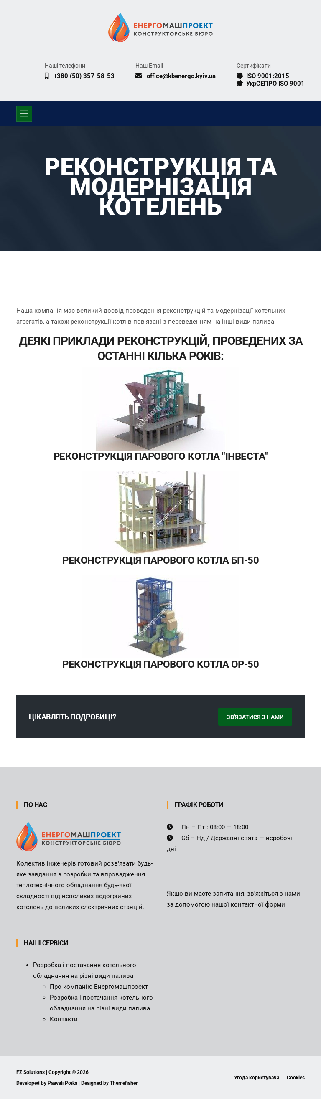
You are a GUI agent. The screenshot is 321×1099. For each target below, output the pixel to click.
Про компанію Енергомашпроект (99, 986)
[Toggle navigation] (24, 114)
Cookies (296, 1078)
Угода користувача (256, 1078)
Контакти (64, 1019)
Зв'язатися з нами (255, 717)
